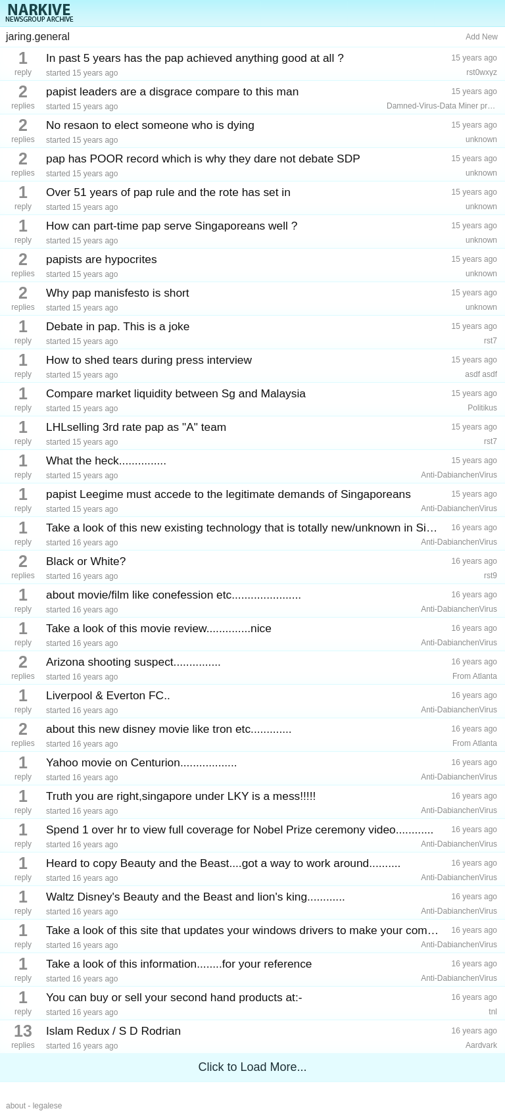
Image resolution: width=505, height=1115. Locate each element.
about (16, 1105)
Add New (482, 36)
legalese (47, 1105)
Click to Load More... (252, 1067)
